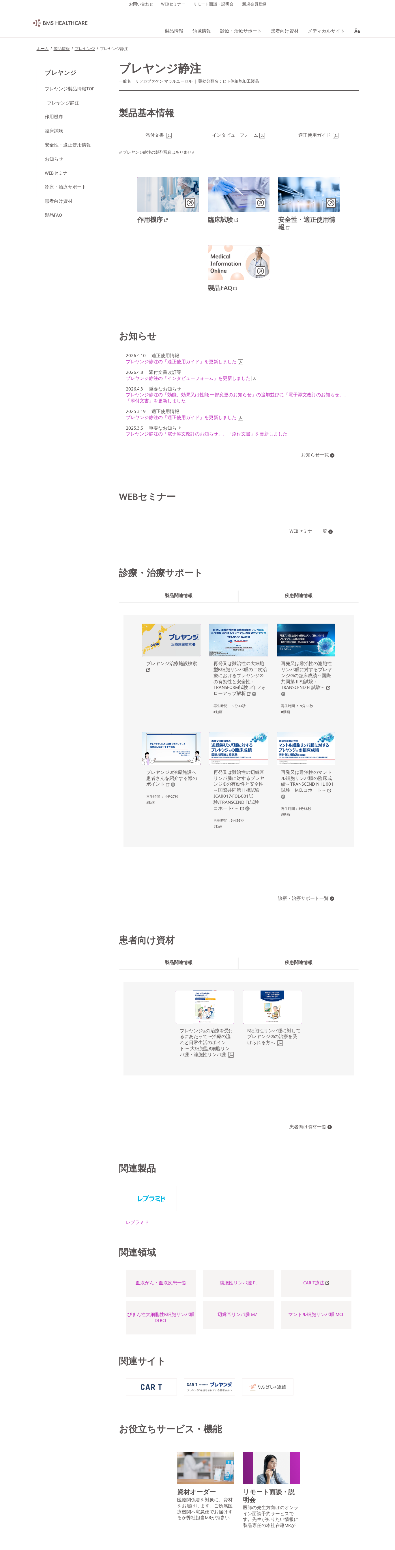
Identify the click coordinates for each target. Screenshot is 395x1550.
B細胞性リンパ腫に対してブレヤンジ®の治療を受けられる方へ (274, 1037)
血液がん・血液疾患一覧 (161, 1283)
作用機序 (54, 117)
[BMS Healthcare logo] (60, 23)
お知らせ (54, 159)
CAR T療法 (316, 1283)
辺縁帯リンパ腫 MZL (238, 1315)
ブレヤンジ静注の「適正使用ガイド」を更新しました (181, 362)
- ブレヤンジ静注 (62, 103)
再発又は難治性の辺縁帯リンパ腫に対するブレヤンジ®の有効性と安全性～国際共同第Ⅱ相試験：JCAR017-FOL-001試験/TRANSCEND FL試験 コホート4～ (239, 791)
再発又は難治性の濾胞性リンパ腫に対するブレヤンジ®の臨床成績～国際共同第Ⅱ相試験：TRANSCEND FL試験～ (306, 676)
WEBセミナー (58, 174)
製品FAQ (53, 216)
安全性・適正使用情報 (68, 145)
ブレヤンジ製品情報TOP (69, 89)
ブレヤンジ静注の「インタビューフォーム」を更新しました (188, 379)
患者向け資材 (58, 201)
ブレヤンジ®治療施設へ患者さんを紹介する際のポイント (171, 779)
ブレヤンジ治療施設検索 (171, 664)
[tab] (179, 596)
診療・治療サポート (65, 187)
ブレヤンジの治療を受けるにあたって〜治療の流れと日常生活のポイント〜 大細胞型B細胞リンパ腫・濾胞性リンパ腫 (206, 1043)
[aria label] (355, 31)
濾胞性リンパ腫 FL (238, 1283)
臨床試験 (54, 131)
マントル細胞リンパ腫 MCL (316, 1315)
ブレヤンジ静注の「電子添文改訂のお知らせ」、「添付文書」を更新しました (206, 434)
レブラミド (137, 1223)
